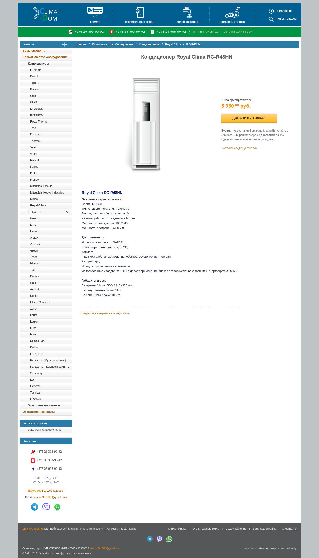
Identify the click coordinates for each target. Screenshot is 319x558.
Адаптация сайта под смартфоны (264, 548)
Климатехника (177, 528)
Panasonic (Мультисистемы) (48, 360)
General (35, 386)
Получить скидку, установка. (240, 148)
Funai (33, 328)
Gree (33, 218)
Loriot (33, 315)
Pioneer (35, 179)
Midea (34, 199)
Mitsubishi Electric (41, 186)
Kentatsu (35, 134)
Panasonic (36, 353)
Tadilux (34, 83)
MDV (33, 224)
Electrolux (36, 399)
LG (32, 379)
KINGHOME (37, 115)
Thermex (35, 141)
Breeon (34, 89)
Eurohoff (35, 70)
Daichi (34, 76)
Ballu (33, 173)
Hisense (35, 263)
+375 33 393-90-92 (130, 31)
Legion (34, 321)
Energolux (36, 108)
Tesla (33, 128)
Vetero (34, 147)
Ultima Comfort (39, 302)
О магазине (289, 528)
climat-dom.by (45, 553)
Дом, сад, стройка (232, 21)
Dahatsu (35, 276)
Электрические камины (44, 405)
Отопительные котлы (139, 21)
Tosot (33, 257)
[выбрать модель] (47, 212)
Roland (34, 160)
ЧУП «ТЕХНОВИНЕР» (56, 548)
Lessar (34, 231)
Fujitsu (34, 166)
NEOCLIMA (37, 341)
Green (34, 250)
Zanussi (35, 244)
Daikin (34, 347)
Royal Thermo (38, 121)
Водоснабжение (187, 21)
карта (132, 528)
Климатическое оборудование (45, 57)
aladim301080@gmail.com (50, 497)
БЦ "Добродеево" (53, 490)
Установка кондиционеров (45, 429)
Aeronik (35, 289)
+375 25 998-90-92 (171, 31)
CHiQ (33, 102)
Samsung (36, 373)
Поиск (281, 18)
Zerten (34, 308)
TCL (32, 270)
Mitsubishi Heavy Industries (47, 192)
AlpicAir (35, 237)
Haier (33, 334)
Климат (95, 21)
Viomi (33, 154)
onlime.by (291, 548)
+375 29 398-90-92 (89, 31)
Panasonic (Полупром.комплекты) (51, 366)
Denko (34, 295)
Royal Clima (38, 205)
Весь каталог (32, 50)
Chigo (33, 95)
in (24, 557)
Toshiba (35, 392)
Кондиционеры (38, 63)
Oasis (33, 283)
